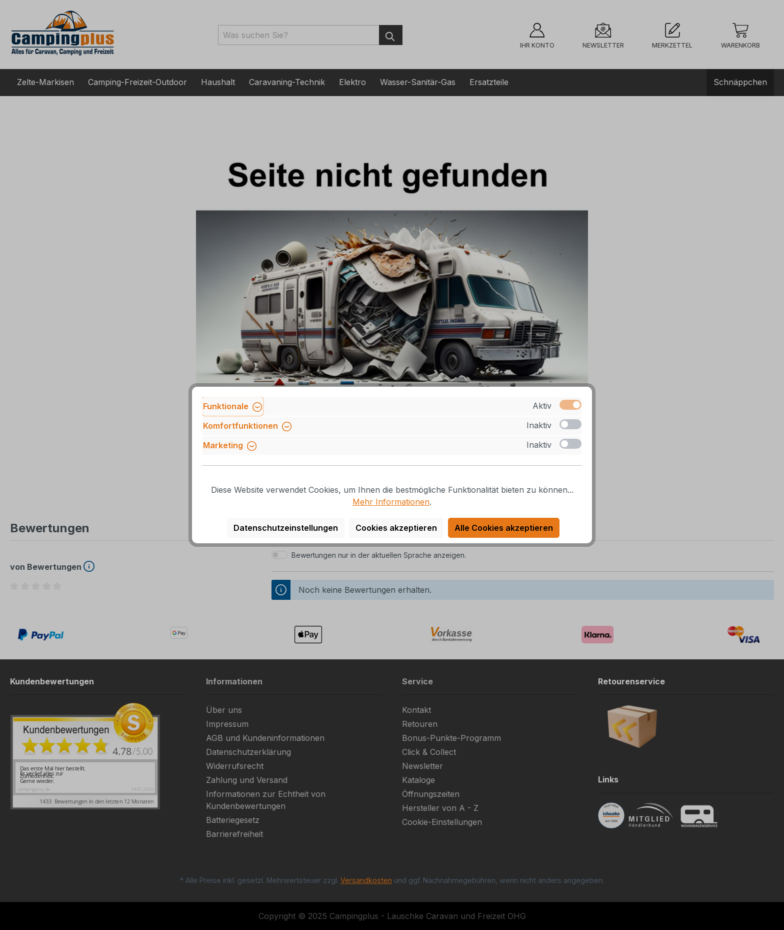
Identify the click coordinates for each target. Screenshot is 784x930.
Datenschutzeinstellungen (286, 528)
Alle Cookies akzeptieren (503, 528)
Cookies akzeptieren (396, 528)
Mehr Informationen (391, 502)
